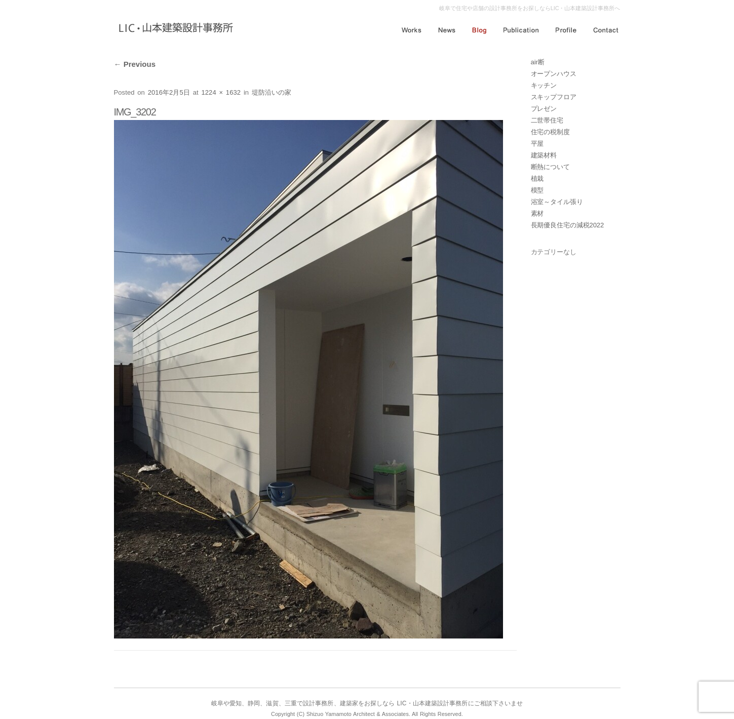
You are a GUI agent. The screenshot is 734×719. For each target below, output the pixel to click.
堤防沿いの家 (272, 92)
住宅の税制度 (550, 132)
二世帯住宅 (547, 120)
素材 (537, 213)
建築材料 (544, 155)
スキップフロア (553, 97)
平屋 (537, 143)
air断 (538, 62)
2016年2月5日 (169, 92)
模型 (537, 190)
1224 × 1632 (221, 92)
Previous (135, 64)
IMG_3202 (135, 111)
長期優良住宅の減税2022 (567, 225)
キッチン (544, 85)
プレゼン (544, 108)
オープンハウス (553, 73)
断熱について (550, 167)
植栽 (537, 178)
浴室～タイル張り (557, 202)
